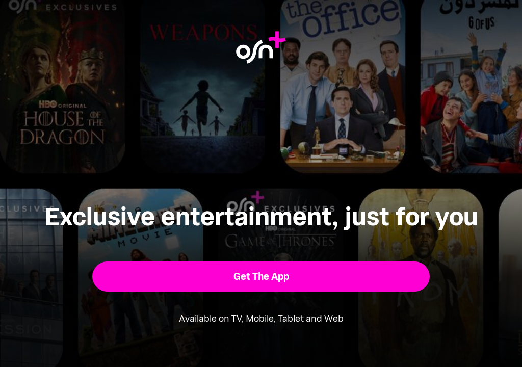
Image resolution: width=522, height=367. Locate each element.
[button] (261, 276)
